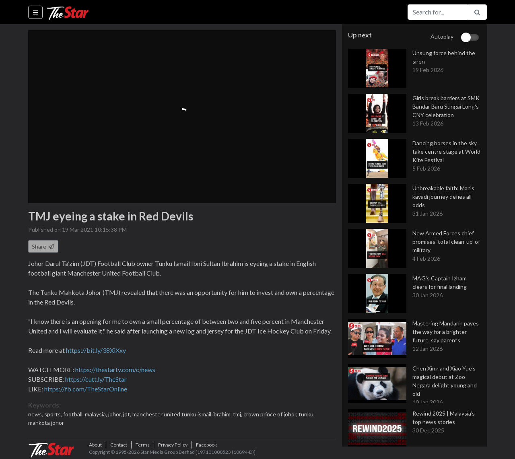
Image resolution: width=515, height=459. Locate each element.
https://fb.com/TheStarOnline (85, 389)
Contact (118, 445)
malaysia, (96, 414)
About (95, 445)
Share (43, 246)
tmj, (238, 414)
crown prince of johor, (271, 414)
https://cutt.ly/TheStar (96, 379)
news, (36, 414)
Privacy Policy (172, 445)
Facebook (206, 445)
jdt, (127, 414)
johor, (115, 414)
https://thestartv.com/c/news (115, 369)
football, (74, 414)
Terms (143, 445)
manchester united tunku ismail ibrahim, (182, 414)
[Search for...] (438, 12)
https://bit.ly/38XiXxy (96, 350)
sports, (53, 414)
